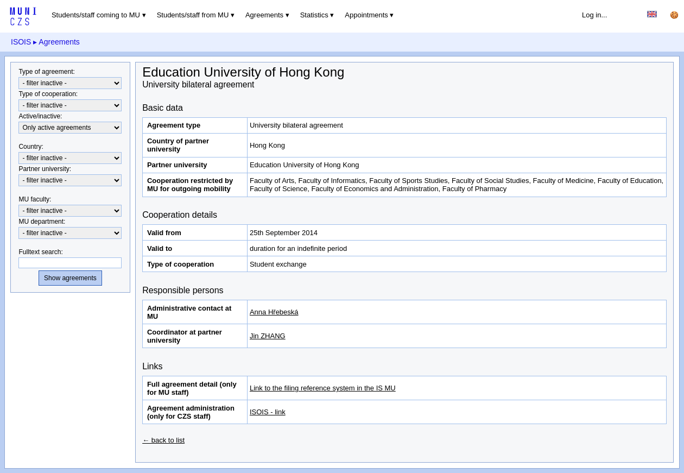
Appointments (366, 15)
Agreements (264, 15)
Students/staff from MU (193, 15)
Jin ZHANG (268, 336)
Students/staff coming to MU (96, 15)
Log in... (594, 15)
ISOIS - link (268, 412)
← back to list (163, 440)
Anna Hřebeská (274, 312)
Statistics (314, 15)
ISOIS (21, 41)
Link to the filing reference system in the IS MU (323, 388)
